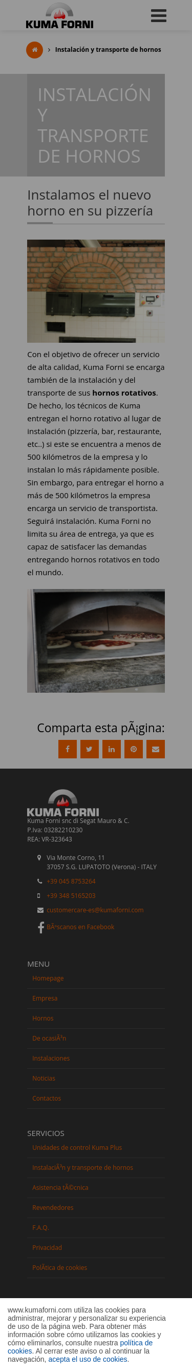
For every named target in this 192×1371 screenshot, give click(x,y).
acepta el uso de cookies (87, 1359)
